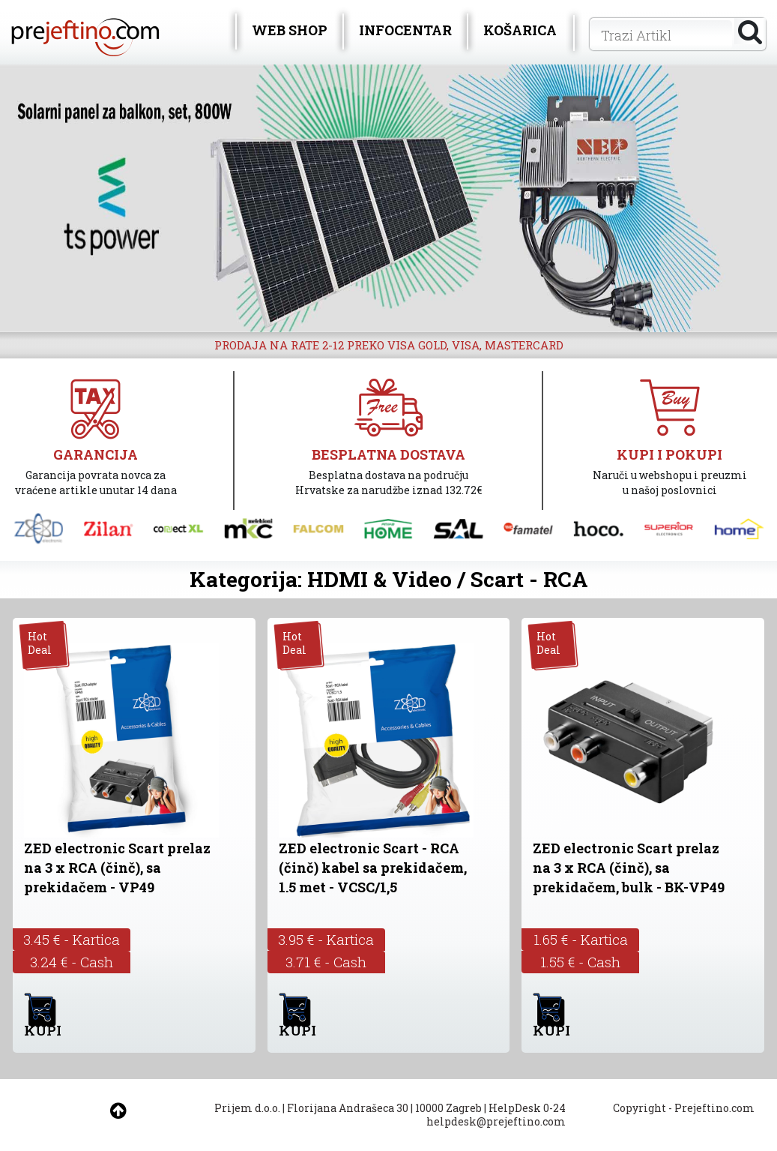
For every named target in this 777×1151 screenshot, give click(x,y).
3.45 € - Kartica (71, 939)
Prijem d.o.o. (247, 1108)
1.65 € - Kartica (580, 939)
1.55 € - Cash (580, 961)
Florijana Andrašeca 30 (347, 1108)
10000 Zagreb (448, 1108)
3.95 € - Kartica (326, 939)
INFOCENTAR (405, 30)
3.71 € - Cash (325, 961)
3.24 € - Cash (71, 961)
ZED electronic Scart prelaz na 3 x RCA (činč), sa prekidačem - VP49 (117, 867)
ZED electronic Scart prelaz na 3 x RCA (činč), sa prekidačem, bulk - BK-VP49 (629, 867)
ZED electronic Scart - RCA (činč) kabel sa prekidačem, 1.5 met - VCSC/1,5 (373, 867)
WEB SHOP (289, 30)
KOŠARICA (520, 30)
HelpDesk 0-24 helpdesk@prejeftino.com (496, 1115)
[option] (388, 198)
